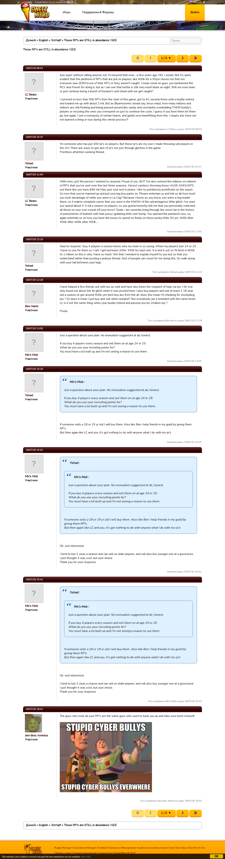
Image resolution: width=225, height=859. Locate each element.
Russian (196, 2)
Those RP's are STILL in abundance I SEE (90, 40)
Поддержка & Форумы (98, 12)
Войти (195, 12)
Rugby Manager (63, 847)
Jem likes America (36, 735)
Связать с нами (62, 853)
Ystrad (29, 163)
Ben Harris (31, 306)
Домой (31, 40)
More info (89, 857)
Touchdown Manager (84, 847)
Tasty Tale (174, 847)
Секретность (105, 853)
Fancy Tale (187, 847)
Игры (66, 12)
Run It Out (199, 847)
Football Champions (109, 847)
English (43, 40)
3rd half (56, 40)
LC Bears (31, 95)
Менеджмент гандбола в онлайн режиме (144, 847)
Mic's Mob (31, 355)
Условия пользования (84, 853)
